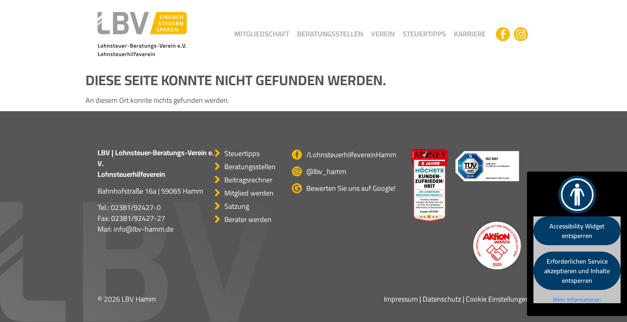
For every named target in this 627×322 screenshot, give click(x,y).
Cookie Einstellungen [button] (497, 299)
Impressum (401, 299)
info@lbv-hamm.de (144, 229)
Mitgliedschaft (261, 33)
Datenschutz (442, 299)
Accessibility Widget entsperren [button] (577, 231)
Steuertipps (424, 33)
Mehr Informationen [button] (577, 300)
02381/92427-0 (136, 207)
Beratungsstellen (330, 33)
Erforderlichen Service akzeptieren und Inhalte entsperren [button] (577, 270)
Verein (383, 33)
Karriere (470, 33)
